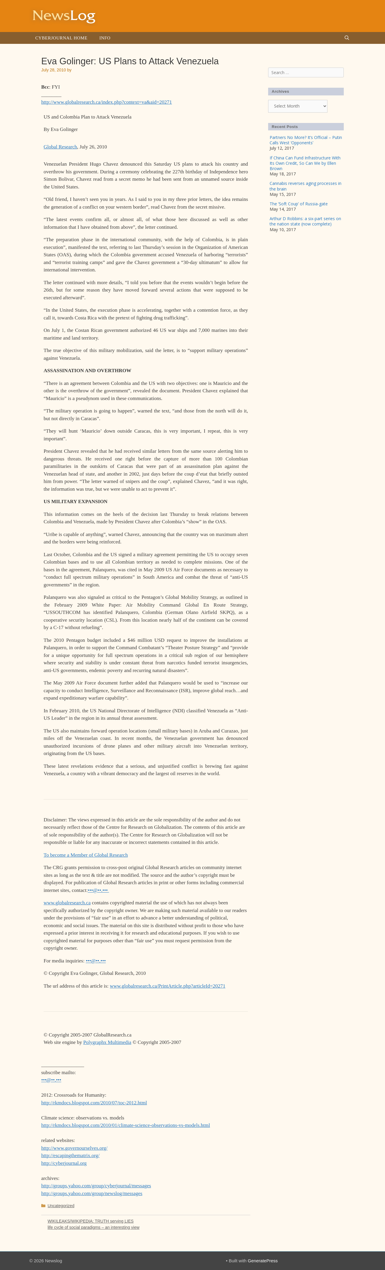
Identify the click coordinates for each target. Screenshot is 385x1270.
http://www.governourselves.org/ (74, 1148)
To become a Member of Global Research (86, 855)
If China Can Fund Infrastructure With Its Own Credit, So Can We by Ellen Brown (305, 163)
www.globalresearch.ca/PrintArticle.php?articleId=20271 (167, 986)
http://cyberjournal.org (64, 1163)
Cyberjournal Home (61, 38)
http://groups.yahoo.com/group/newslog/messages (91, 1193)
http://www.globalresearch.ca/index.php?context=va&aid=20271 (106, 102)
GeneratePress (263, 1260)
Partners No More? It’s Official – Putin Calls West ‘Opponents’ (306, 140)
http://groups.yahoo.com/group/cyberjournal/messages (96, 1186)
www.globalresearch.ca (67, 903)
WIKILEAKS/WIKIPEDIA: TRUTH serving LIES (90, 1221)
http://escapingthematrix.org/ (70, 1155)
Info (104, 38)
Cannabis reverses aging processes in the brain (305, 185)
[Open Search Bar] (347, 38)
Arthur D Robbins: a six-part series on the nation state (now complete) (305, 221)
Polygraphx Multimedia (107, 1042)
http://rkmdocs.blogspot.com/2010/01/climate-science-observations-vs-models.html (125, 1125)
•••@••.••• (98, 890)
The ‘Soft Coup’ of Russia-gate (299, 204)
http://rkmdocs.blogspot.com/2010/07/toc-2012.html (94, 1103)
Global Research (60, 147)
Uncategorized (60, 1205)
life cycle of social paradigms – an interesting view (93, 1227)
